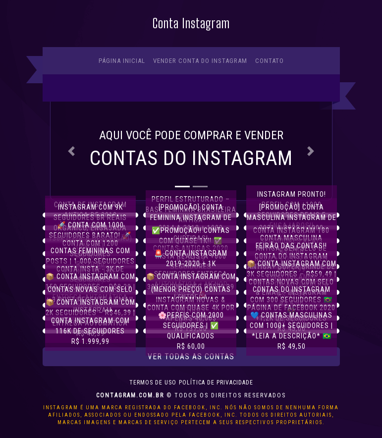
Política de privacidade (216, 382)
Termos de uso (152, 382)
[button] (72, 151)
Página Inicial (122, 60)
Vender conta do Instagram (200, 60)
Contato (269, 60)
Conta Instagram (191, 23)
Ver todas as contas (191, 356)
